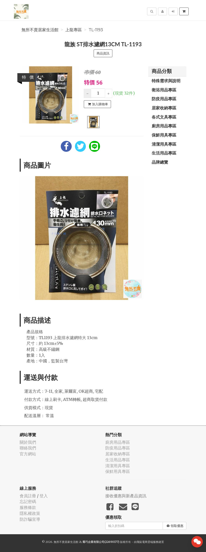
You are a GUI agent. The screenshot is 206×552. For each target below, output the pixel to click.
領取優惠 (175, 526)
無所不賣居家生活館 (39, 29)
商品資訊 (103, 53)
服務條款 (28, 507)
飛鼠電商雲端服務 (147, 542)
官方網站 (28, 454)
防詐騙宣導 (30, 519)
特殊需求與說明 (166, 80)
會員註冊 (28, 495)
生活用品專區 (164, 152)
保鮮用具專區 (164, 134)
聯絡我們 (28, 448)
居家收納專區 (164, 107)
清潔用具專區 (164, 144)
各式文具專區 (164, 116)
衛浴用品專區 (164, 89)
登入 (44, 495)
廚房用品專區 (164, 125)
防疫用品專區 (164, 98)
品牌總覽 (160, 162)
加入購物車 (98, 104)
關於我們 (28, 442)
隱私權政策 (30, 513)
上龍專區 (73, 29)
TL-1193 (96, 29)
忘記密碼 (28, 501)
